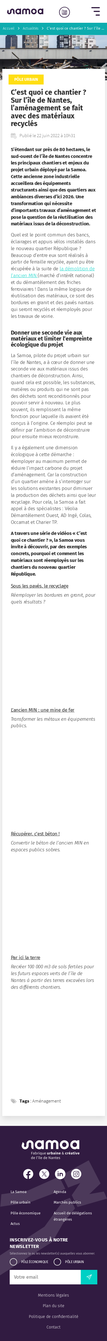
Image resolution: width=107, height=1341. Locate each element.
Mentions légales (53, 1295)
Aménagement (46, 1101)
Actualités (31, 28)
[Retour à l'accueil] (25, 11)
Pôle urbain (26, 79)
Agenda (60, 1192)
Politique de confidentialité (53, 1316)
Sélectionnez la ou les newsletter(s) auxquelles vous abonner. (52, 1253)
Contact (53, 1327)
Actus (15, 1223)
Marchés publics (67, 1202)
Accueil (9, 28)
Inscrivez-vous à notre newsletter (39, 1243)
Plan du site (53, 1305)
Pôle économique (26, 1213)
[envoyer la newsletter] (89, 1277)
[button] (95, 11)
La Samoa (19, 1192)
